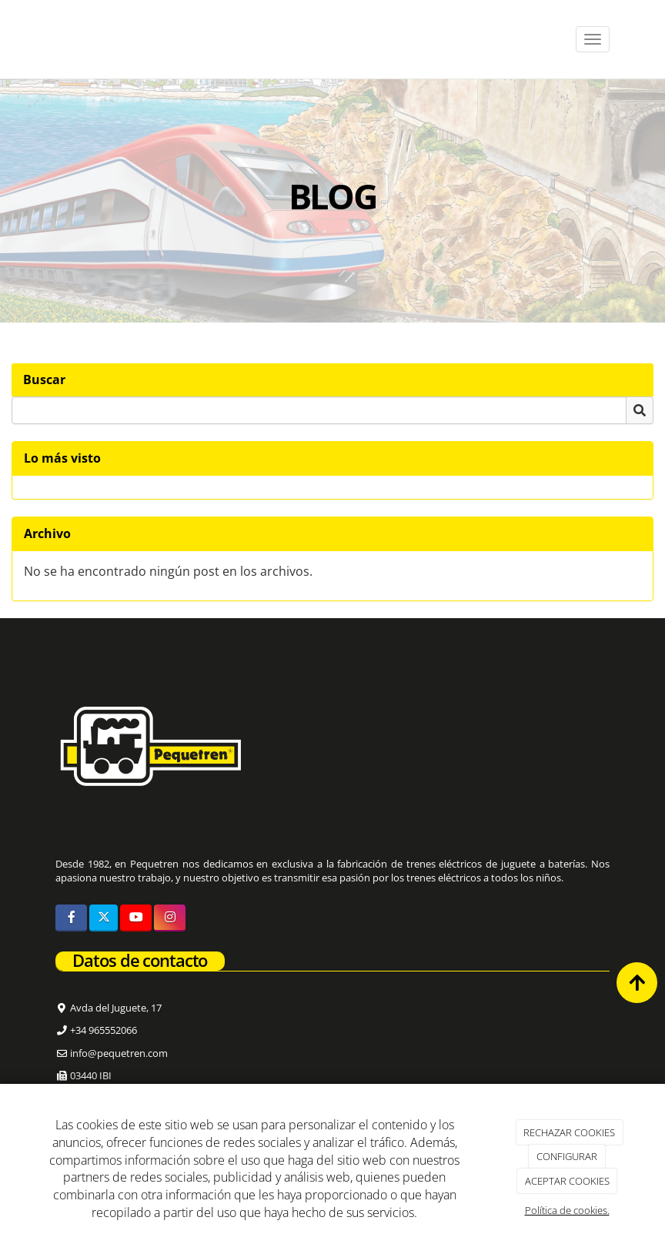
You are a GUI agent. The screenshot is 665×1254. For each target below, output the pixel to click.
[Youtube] (136, 918)
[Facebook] (71, 918)
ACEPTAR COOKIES (567, 1181)
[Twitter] (103, 918)
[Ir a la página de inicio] (40, 39)
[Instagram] (169, 918)
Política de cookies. (567, 1210)
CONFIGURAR (566, 1156)
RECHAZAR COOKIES (569, 1132)
